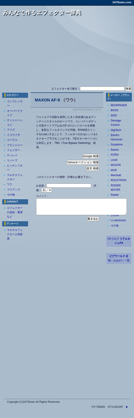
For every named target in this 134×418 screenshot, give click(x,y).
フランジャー (15, 145)
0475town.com (122, 2)
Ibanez (115, 149)
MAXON (116, 165)
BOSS (114, 110)
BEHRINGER (119, 105)
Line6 (114, 159)
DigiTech (116, 130)
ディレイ (12, 155)
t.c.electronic (118, 220)
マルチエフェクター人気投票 (15, 234)
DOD (114, 115)
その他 (11, 194)
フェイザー (13, 150)
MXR (114, 170)
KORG (115, 154)
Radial (114, 194)
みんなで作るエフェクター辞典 (42, 12)
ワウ (9, 184)
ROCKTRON (118, 180)
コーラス (12, 139)
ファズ (11, 129)
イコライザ (13, 134)
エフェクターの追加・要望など (15, 212)
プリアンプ (13, 189)
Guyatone (116, 144)
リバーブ (12, 160)
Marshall (116, 175)
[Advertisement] (67, 52)
